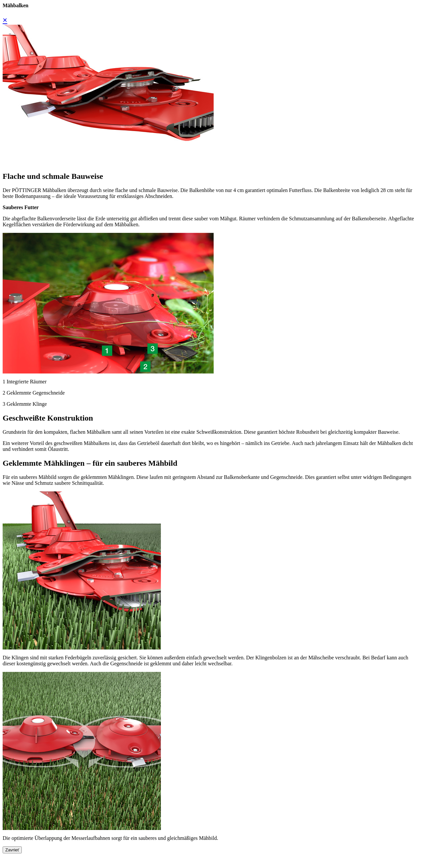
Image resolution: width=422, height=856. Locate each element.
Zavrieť (12, 849)
